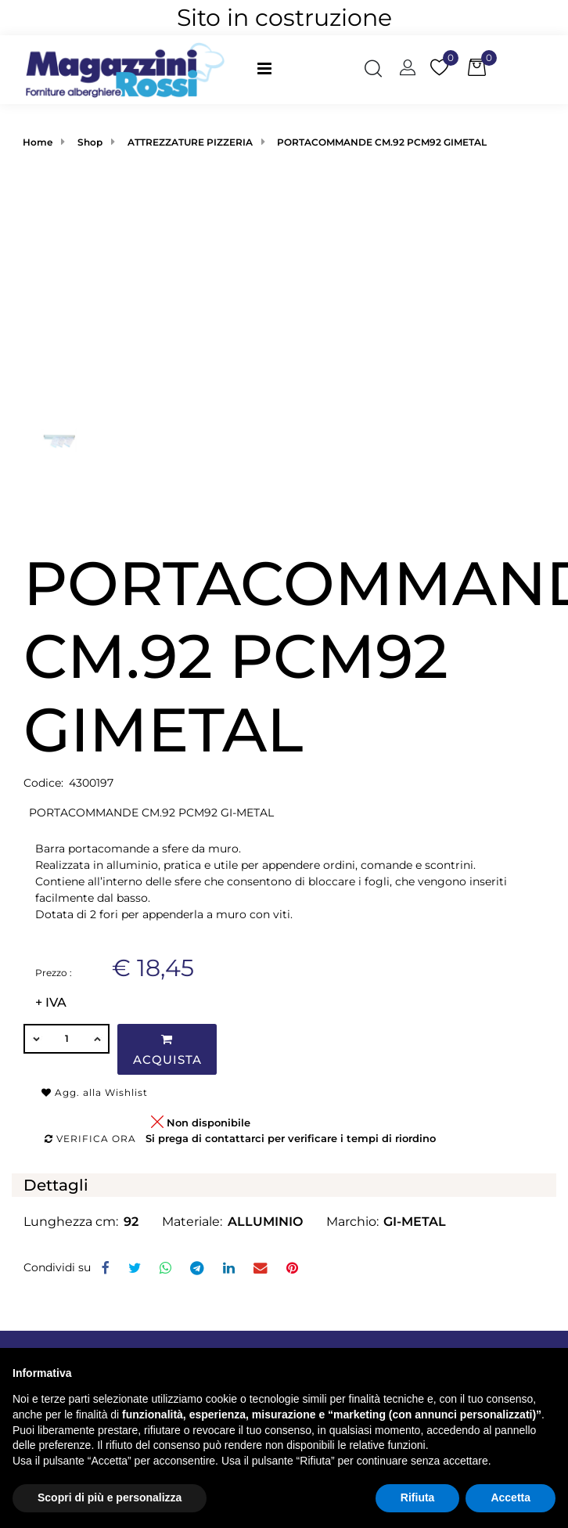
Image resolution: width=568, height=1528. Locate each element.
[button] (373, 69)
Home (37, 142)
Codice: (43, 783)
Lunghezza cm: (70, 1221)
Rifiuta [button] (418, 1497)
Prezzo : (53, 972)
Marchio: (352, 1221)
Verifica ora (90, 1138)
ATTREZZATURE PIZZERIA (190, 142)
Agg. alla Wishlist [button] (94, 1092)
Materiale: (192, 1221)
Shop (89, 142)
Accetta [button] (510, 1497)
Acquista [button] (167, 1050)
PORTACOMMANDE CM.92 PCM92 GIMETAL (382, 142)
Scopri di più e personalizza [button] (110, 1497)
